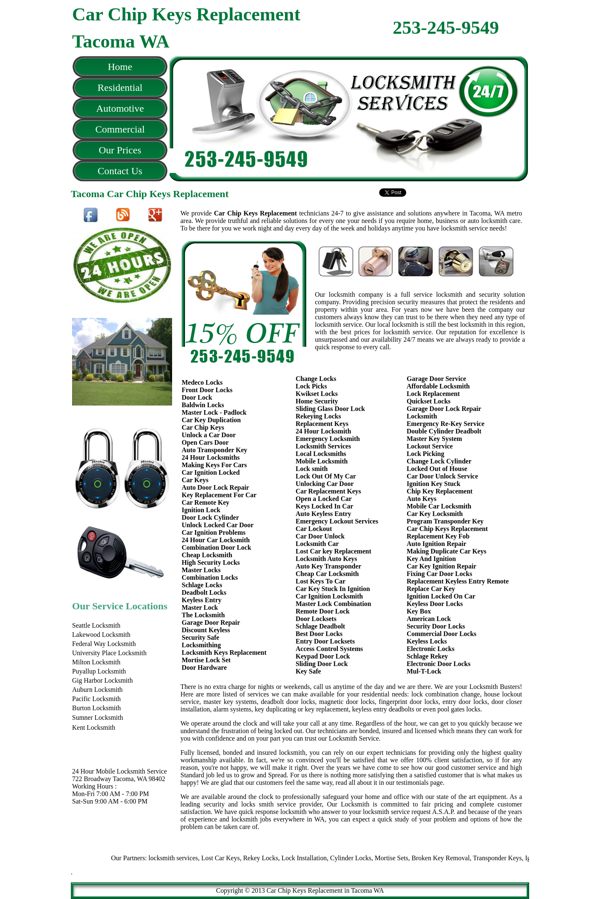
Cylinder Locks (369, 857)
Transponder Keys (515, 857)
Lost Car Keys (239, 857)
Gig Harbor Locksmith (102, 680)
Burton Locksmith (96, 707)
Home (120, 66)
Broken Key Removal (459, 857)
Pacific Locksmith (96, 698)
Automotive (120, 108)
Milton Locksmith (96, 662)
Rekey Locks (278, 857)
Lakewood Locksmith (101, 634)
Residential (120, 87)
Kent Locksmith (93, 727)
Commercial (120, 129)
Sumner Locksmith (97, 717)
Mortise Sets (409, 857)
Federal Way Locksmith (104, 643)
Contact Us (120, 170)
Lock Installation (322, 857)
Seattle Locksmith (96, 625)
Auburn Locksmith (97, 689)
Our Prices (120, 150)
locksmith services (191, 857)
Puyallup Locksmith (99, 671)
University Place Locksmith (109, 652)
